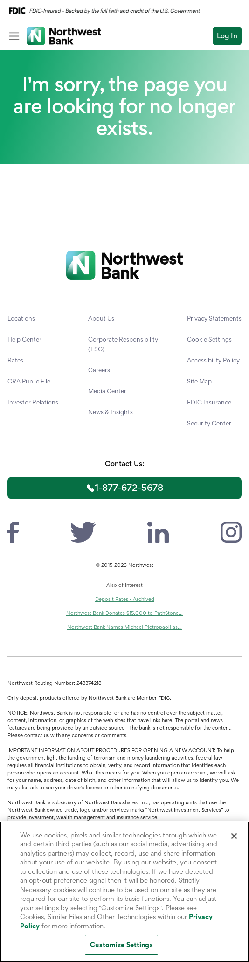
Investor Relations (32, 402)
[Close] (234, 836)
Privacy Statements (214, 318)
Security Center (209, 423)
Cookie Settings (209, 339)
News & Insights (110, 412)
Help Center (24, 339)
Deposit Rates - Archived (124, 599)
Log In (227, 35)
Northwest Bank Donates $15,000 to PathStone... (124, 613)
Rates (15, 360)
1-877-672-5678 (129, 487)
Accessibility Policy (213, 360)
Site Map (199, 381)
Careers (99, 370)
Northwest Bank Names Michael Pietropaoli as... (124, 627)
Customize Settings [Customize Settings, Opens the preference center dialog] (121, 944)
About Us (101, 318)
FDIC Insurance (209, 402)
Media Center (107, 391)
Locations (21, 318)
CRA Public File (28, 381)
